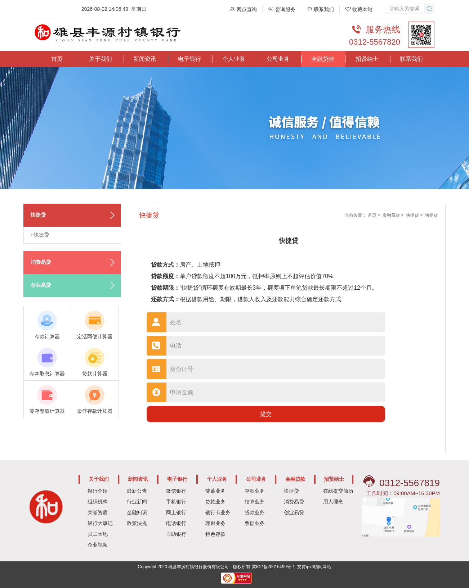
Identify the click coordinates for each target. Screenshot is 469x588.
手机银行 (176, 502)
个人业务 (233, 59)
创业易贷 (294, 512)
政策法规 (137, 523)
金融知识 (137, 512)
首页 (57, 59)
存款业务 (255, 491)
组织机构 (98, 502)
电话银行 (176, 523)
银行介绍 (98, 491)
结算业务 (255, 502)
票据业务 (255, 523)
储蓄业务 (215, 491)
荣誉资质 (98, 512)
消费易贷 (294, 502)
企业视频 (98, 545)
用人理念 (333, 502)
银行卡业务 (218, 512)
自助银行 (176, 534)
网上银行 (176, 512)
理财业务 (215, 523)
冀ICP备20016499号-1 (273, 566)
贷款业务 (215, 502)
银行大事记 (100, 523)
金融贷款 (322, 59)
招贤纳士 (367, 59)
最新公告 (137, 491)
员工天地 (98, 534)
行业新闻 (137, 502)
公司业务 (278, 59)
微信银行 (176, 491)
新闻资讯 (144, 59)
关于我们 (100, 59)
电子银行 (189, 59)
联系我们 (411, 59)
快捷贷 (412, 215)
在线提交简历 (338, 491)
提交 (266, 414)
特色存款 (215, 534)
